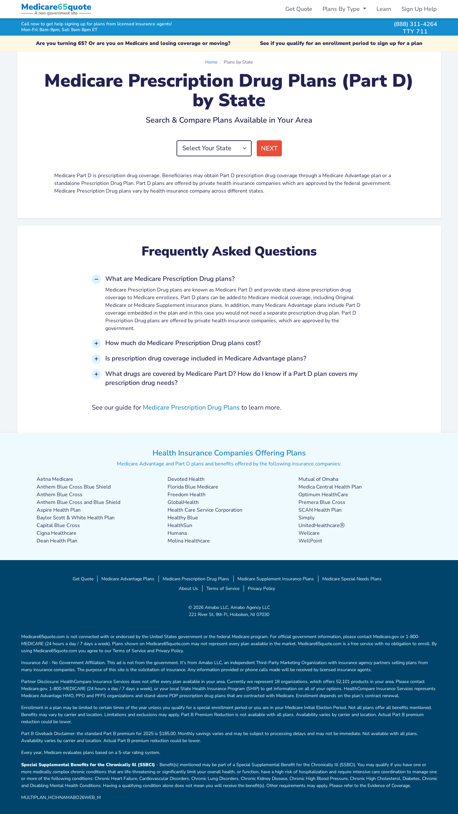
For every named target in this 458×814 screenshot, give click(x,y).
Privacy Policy (261, 588)
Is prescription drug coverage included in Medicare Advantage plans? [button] (205, 358)
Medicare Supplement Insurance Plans (276, 579)
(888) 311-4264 (415, 24)
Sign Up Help (419, 9)
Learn (383, 9)
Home (211, 62)
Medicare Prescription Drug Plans (191, 407)
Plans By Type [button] (342, 9)
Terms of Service (222, 588)
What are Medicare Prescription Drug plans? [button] (170, 278)
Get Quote (298, 9)
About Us (188, 588)
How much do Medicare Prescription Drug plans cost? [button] (183, 343)
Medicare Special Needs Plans (352, 579)
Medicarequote (56, 7)
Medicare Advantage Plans (127, 579)
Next (269, 148)
